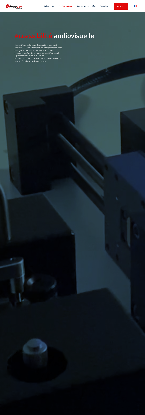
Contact (120, 6)
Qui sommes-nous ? (52, 6)
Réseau (95, 6)
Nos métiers (67, 6)
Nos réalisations (82, 6)
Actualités (104, 6)
